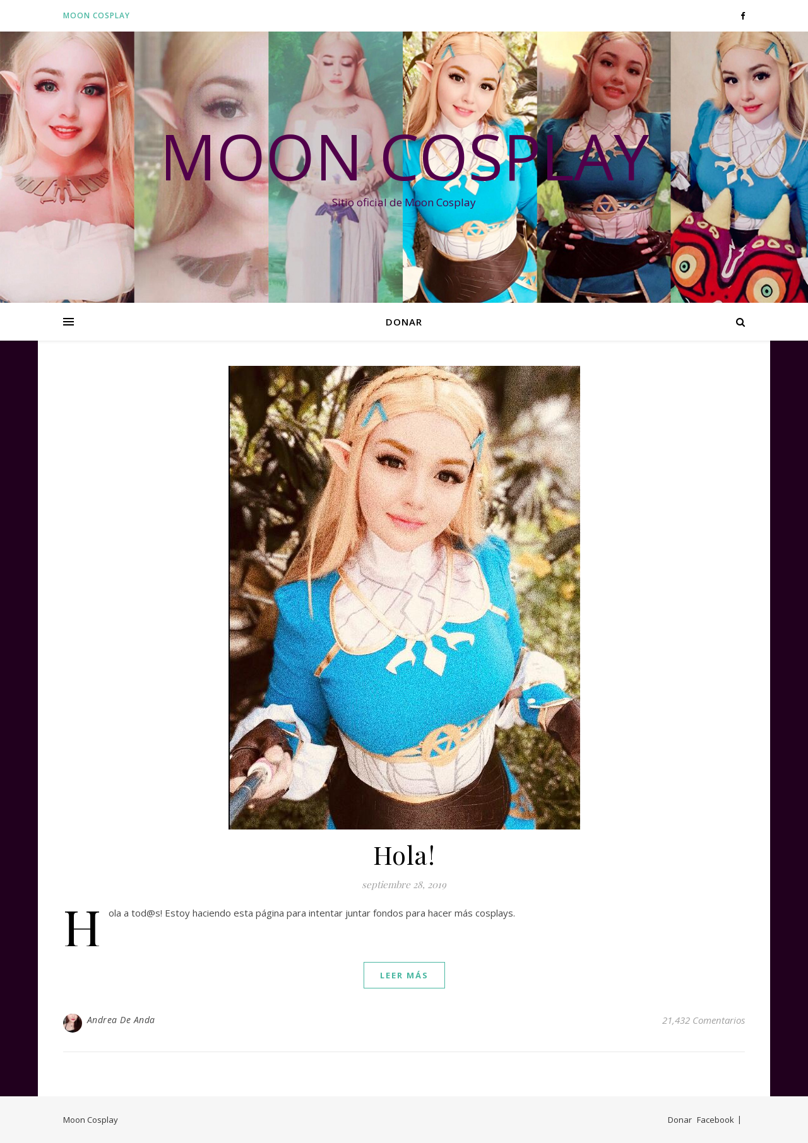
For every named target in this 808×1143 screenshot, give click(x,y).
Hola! (404, 854)
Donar (404, 321)
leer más (404, 975)
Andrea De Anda (121, 1020)
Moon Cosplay (96, 15)
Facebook (715, 1119)
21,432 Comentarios (703, 1020)
